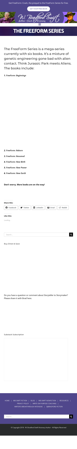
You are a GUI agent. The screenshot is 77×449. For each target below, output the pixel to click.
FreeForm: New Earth (16, 173)
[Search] (71, 234)
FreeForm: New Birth (15, 161)
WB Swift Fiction (20, 400)
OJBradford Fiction (54, 406)
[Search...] (36, 234)
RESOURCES (64, 400)
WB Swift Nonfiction (47, 400)
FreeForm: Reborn (14, 150)
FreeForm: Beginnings (16, 75)
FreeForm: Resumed (15, 156)
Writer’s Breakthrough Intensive (28, 406)
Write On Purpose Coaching (44, 403)
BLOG (33, 400)
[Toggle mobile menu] (39, 24)
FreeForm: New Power (16, 167)
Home (7, 400)
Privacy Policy (23, 403)
